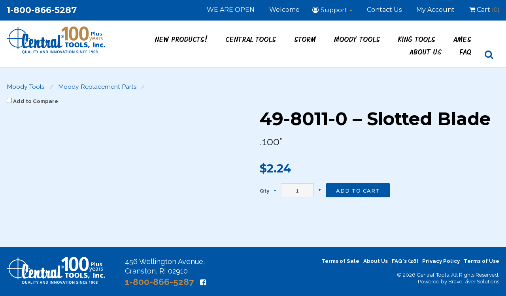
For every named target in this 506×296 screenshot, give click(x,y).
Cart (484, 10)
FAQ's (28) (405, 261)
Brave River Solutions (473, 281)
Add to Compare (32, 101)
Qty (264, 191)
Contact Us (384, 9)
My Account (435, 9)
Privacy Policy (441, 261)
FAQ (466, 51)
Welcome (284, 9)
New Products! (181, 39)
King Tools (417, 39)
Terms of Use (481, 261)
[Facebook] (203, 282)
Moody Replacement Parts (97, 87)
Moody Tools (357, 39)
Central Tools (251, 39)
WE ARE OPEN (231, 9)
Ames (462, 39)
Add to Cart (358, 190)
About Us (426, 51)
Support (334, 10)
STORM (305, 39)
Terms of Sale (340, 261)
